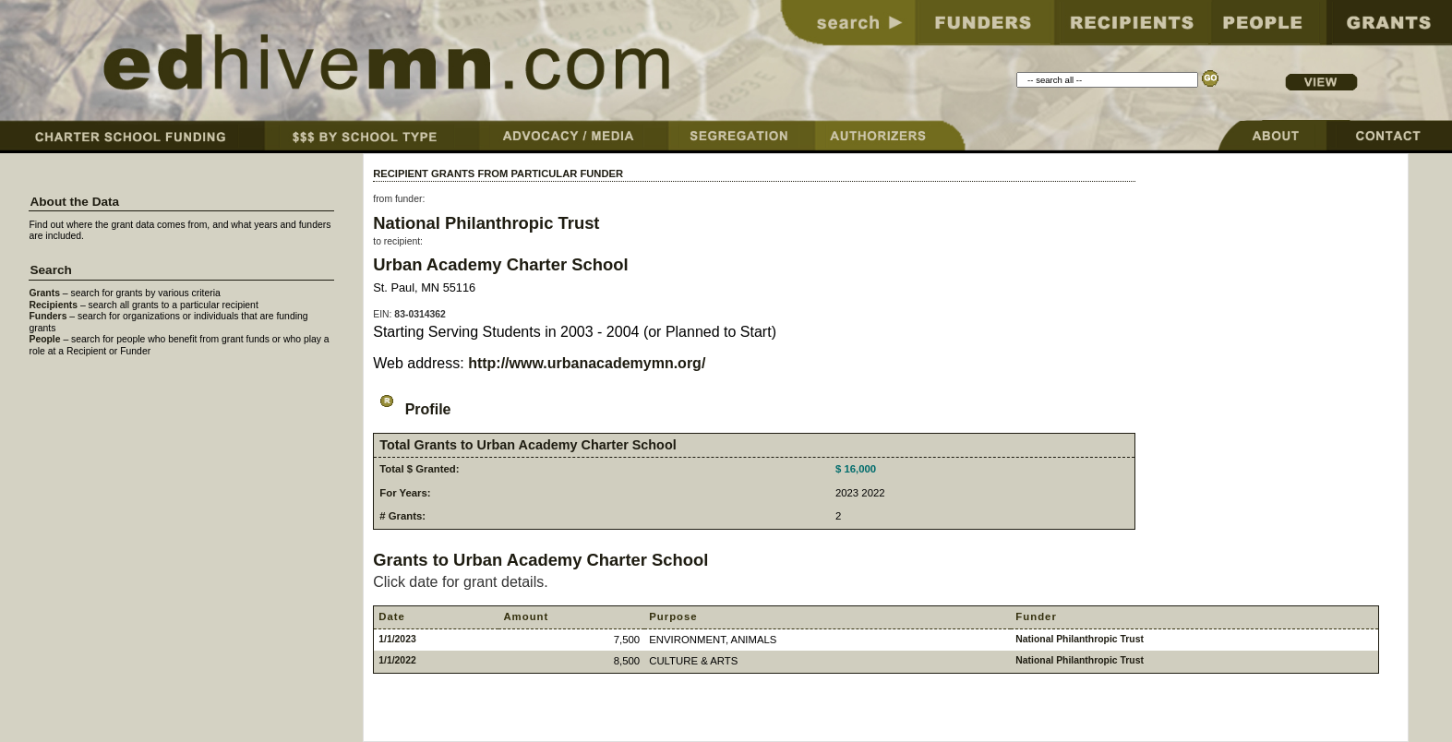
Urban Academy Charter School (500, 264)
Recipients (53, 305)
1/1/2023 (396, 639)
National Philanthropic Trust (486, 223)
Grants (44, 293)
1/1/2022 (396, 660)
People (44, 339)
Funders (47, 316)
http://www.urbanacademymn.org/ (586, 363)
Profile (411, 409)
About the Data (74, 202)
